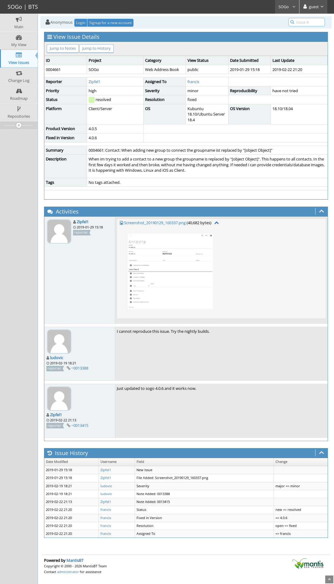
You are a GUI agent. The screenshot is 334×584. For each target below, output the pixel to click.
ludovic (56, 357)
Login (80, 22)
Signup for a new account (110, 22)
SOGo (287, 6)
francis (193, 81)
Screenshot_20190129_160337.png (155, 222)
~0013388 (79, 368)
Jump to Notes (63, 48)
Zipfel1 (94, 81)
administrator (68, 571)
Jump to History (96, 48)
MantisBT (74, 560)
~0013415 (79, 425)
